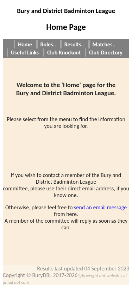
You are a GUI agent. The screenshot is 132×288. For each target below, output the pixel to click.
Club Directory (105, 52)
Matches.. (104, 44)
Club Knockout (64, 52)
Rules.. (48, 44)
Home (25, 44)
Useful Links (25, 52)
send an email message (100, 207)
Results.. (74, 44)
